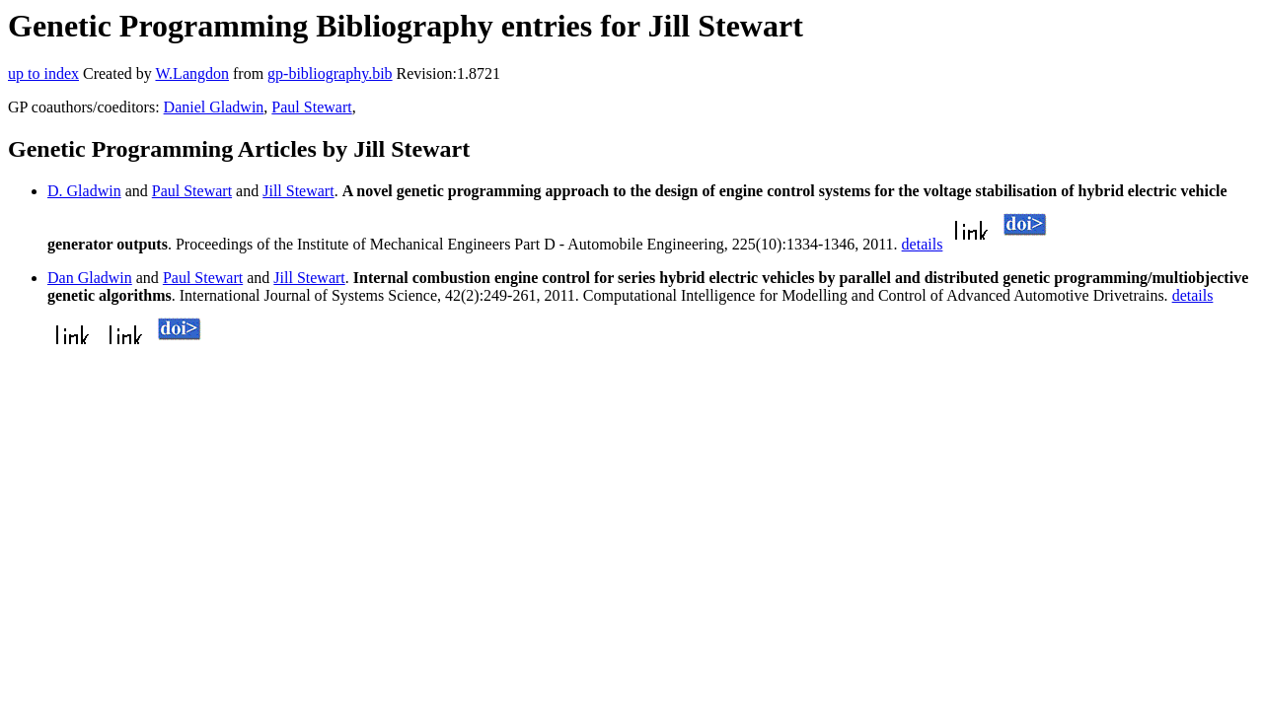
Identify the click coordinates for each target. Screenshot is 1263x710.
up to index (43, 73)
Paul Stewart (311, 107)
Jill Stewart (298, 190)
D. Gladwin (84, 190)
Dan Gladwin (89, 277)
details (922, 244)
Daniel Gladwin (214, 107)
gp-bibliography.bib (330, 73)
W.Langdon (192, 73)
